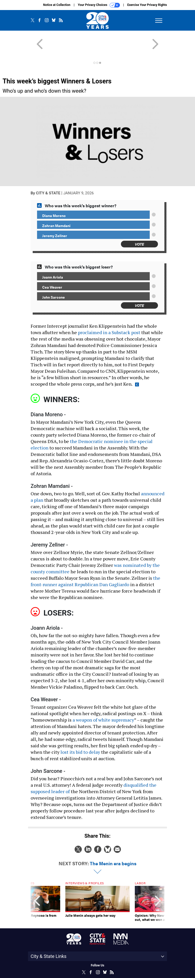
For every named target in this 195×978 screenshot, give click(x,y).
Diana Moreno (54, 197)
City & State (48, 174)
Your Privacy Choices (99, 5)
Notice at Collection (56, 5)
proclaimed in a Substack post (109, 314)
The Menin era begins (113, 845)
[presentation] (37, 885)
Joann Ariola (52, 258)
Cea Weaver (52, 268)
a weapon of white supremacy (103, 701)
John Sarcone (53, 278)
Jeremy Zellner (54, 217)
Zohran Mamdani (56, 207)
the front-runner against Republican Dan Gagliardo (95, 562)
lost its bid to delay (80, 733)
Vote (139, 225)
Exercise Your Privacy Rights (147, 5)
